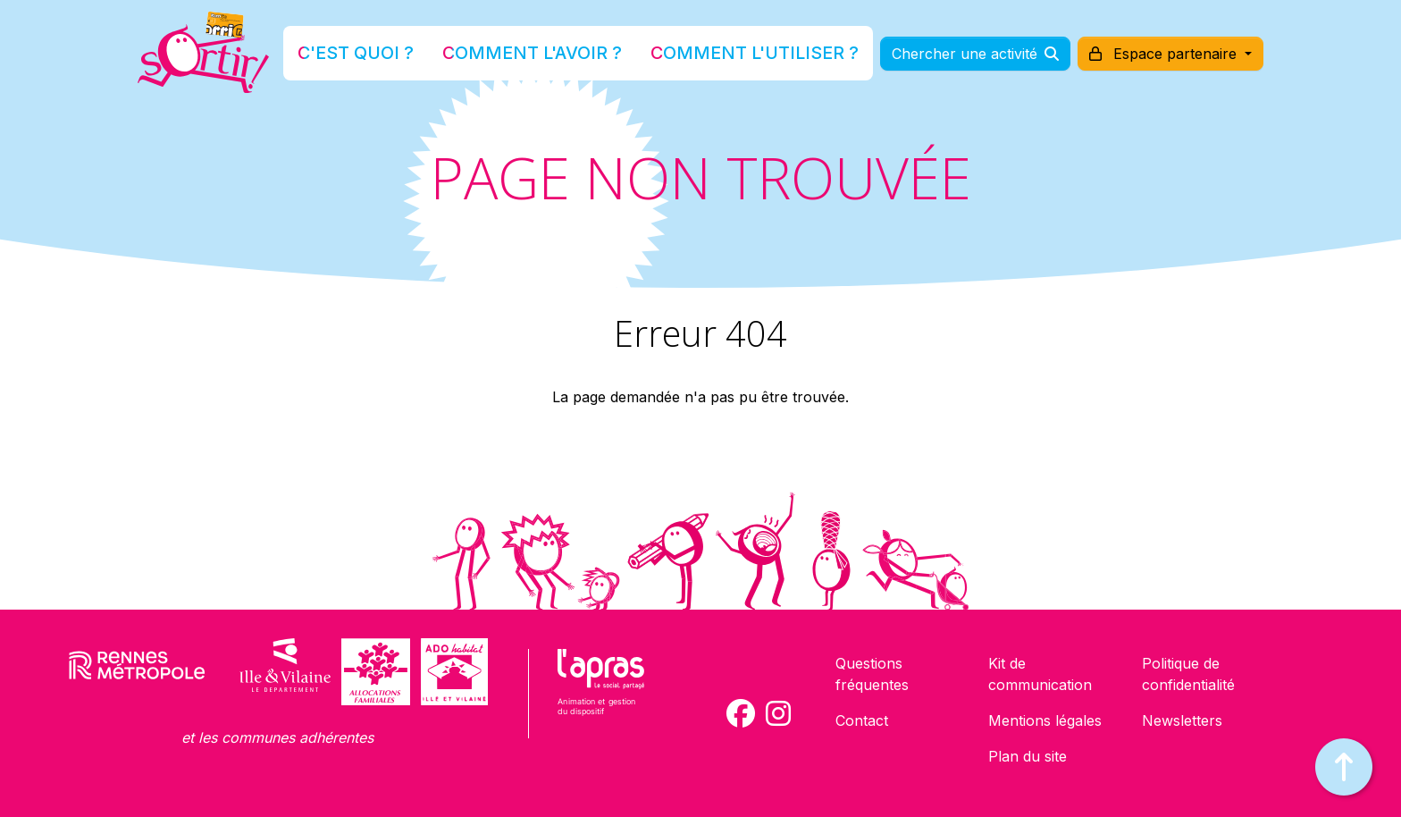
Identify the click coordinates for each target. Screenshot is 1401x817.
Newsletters (1182, 720)
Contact (861, 720)
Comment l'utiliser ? (720, 56)
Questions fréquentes (872, 674)
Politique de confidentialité (1188, 674)
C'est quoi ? (415, 56)
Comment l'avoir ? (552, 56)
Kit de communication (1040, 674)
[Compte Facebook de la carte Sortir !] (740, 713)
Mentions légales (1045, 720)
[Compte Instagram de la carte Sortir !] (778, 713)
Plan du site (1027, 756)
